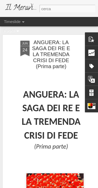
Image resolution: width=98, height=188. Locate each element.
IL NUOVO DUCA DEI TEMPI (52, 121)
